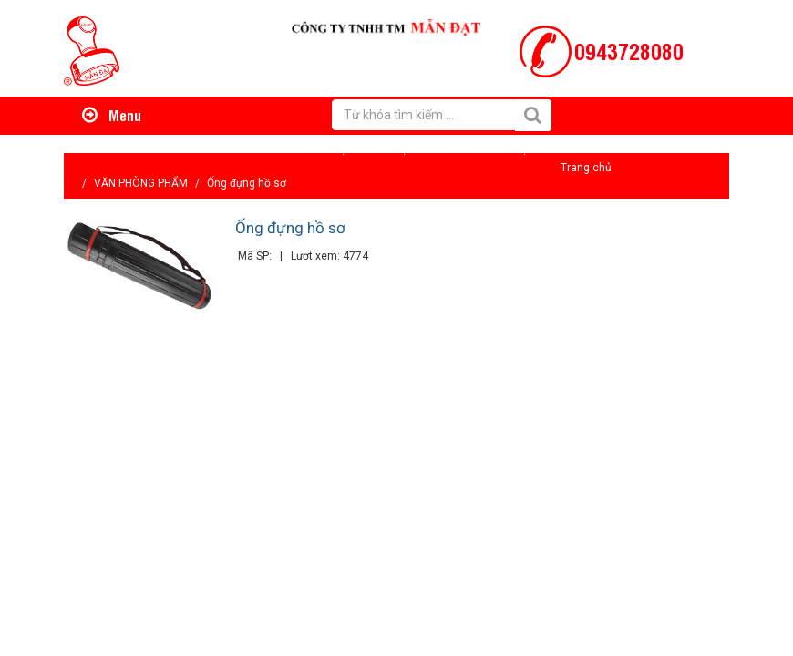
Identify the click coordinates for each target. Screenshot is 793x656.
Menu (111, 115)
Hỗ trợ (391, 149)
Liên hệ (509, 149)
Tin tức (449, 149)
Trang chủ (586, 167)
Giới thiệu (328, 149)
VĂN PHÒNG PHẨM (141, 183)
